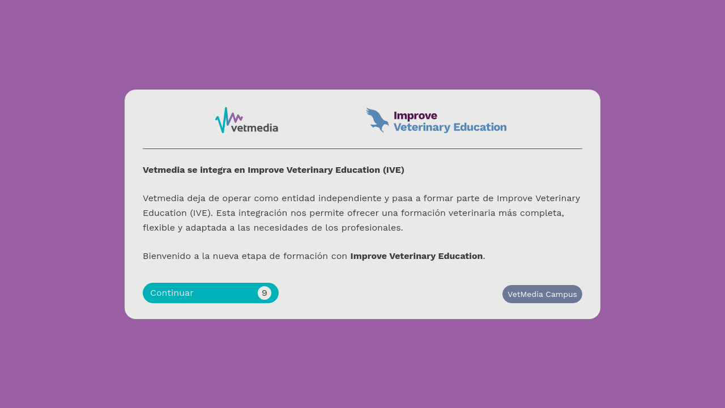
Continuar (210, 293)
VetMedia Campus (542, 294)
